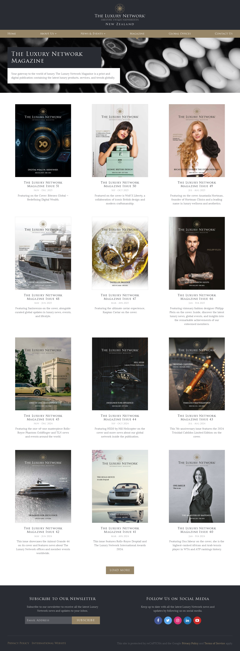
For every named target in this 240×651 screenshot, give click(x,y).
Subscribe (86, 620)
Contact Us (223, 34)
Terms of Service (214, 643)
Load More (120, 570)
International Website (49, 643)
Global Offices (180, 34)
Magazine (137, 34)
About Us (47, 34)
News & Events (92, 34)
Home (12, 34)
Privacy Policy (18, 643)
